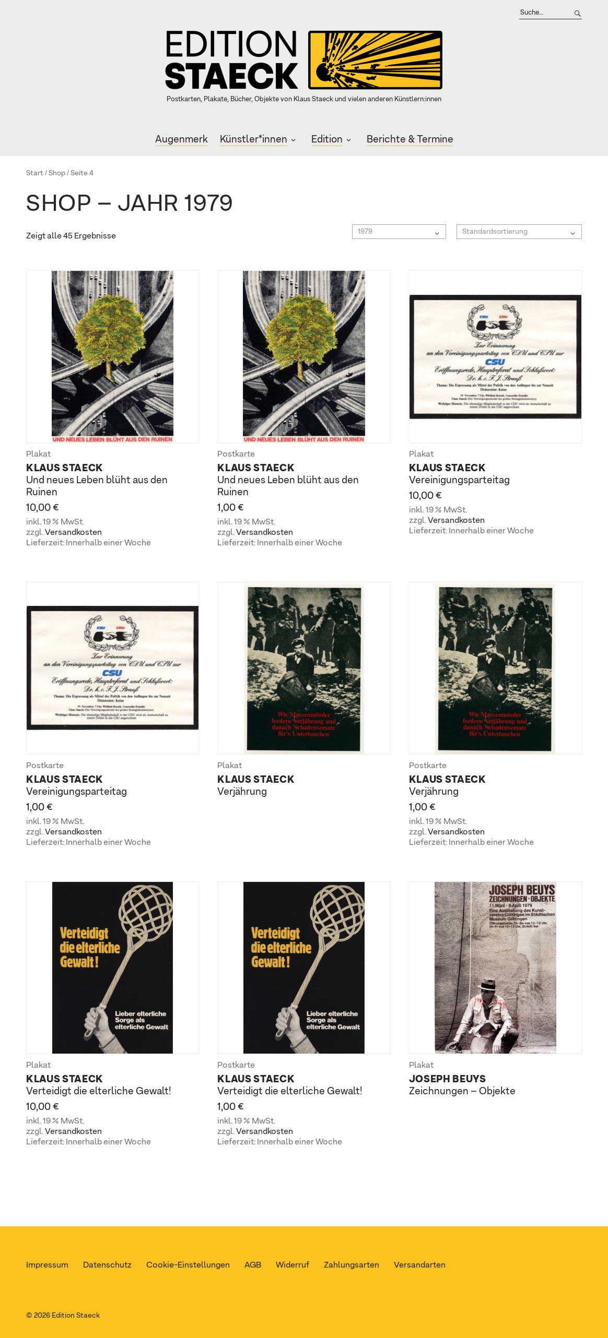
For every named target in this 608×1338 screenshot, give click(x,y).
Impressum (47, 1265)
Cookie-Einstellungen (188, 1265)
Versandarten (420, 1265)
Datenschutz (107, 1265)
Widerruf (292, 1265)
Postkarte (236, 454)
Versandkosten (73, 533)
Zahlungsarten (351, 1265)
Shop (57, 173)
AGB (252, 1265)
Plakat (38, 454)
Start (34, 173)
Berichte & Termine (410, 140)
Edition (327, 140)
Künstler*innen (253, 140)
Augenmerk (181, 140)
